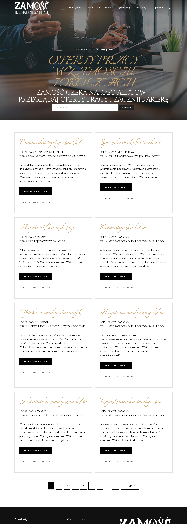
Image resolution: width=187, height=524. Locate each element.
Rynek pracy (124, 7)
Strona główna (74, 7)
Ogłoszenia (159, 7)
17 (115, 485)
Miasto (108, 7)
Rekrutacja (141, 7)
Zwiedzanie (94, 7)
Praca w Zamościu (84, 49)
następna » (130, 485)
